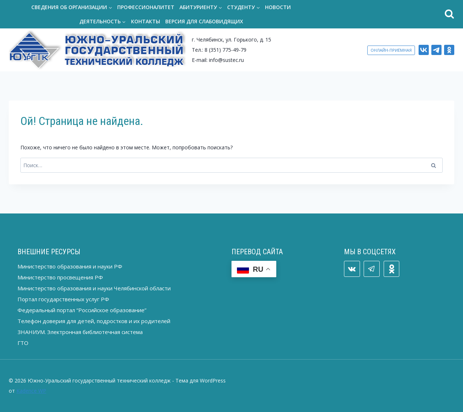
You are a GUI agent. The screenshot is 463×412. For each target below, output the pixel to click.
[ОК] (449, 50)
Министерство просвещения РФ (60, 277)
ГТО (22, 342)
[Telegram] (436, 50)
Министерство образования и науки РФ (69, 266)
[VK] (424, 50)
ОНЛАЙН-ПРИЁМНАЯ (391, 50)
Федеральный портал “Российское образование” (81, 310)
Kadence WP (31, 390)
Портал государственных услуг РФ (63, 299)
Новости (278, 7)
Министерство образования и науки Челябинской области (94, 288)
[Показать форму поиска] (383, 14)
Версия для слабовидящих (204, 21)
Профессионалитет (145, 7)
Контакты (145, 21)
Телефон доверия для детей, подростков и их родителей (93, 321)
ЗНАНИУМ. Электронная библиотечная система (80, 332)
